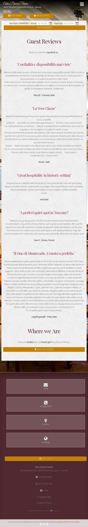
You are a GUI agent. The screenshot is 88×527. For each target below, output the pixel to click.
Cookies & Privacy (44, 503)
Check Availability (44, 27)
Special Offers (41, 15)
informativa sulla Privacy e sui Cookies (67, 522)
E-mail (45, 490)
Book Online (14, 15)
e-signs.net (57, 511)
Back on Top (45, 458)
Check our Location (44, 349)
